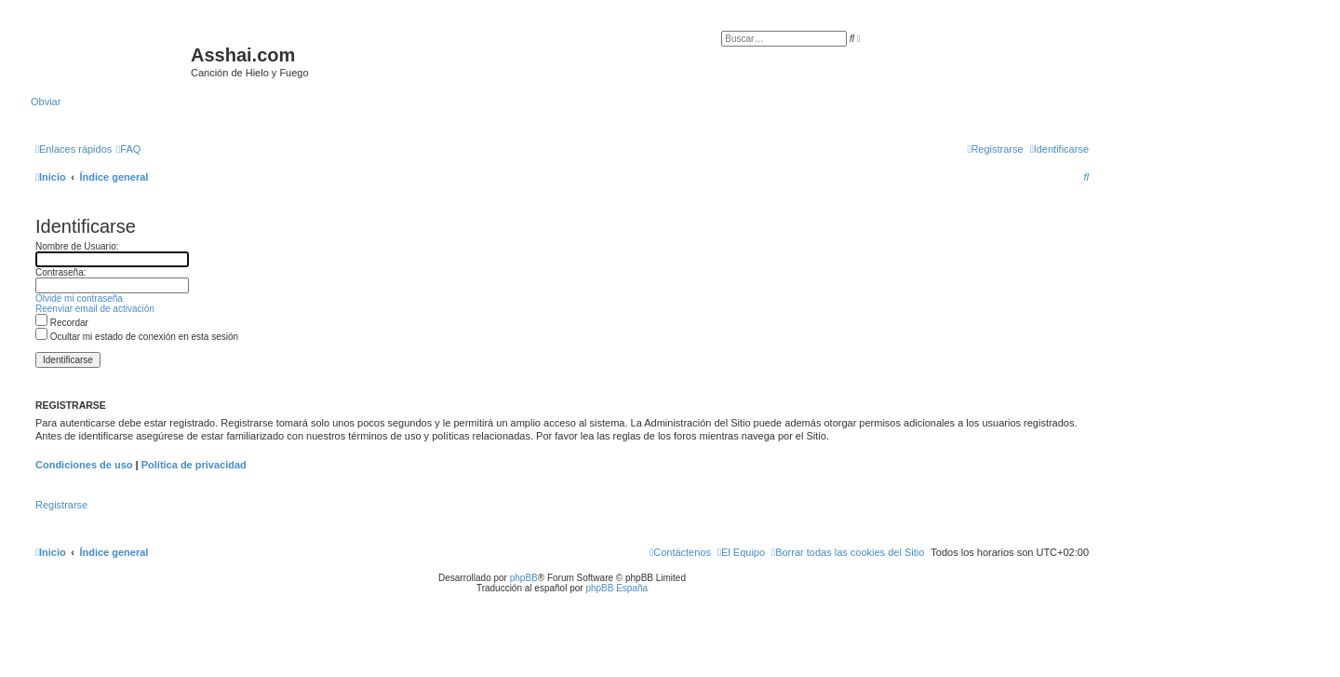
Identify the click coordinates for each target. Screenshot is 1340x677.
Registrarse (61, 504)
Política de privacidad (194, 464)
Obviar (45, 101)
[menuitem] (128, 149)
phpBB (524, 578)
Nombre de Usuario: (76, 246)
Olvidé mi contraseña (79, 298)
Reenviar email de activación (94, 309)
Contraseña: (60, 272)
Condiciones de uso (84, 464)
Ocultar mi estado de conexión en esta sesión (136, 337)
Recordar (61, 323)
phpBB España (616, 588)
